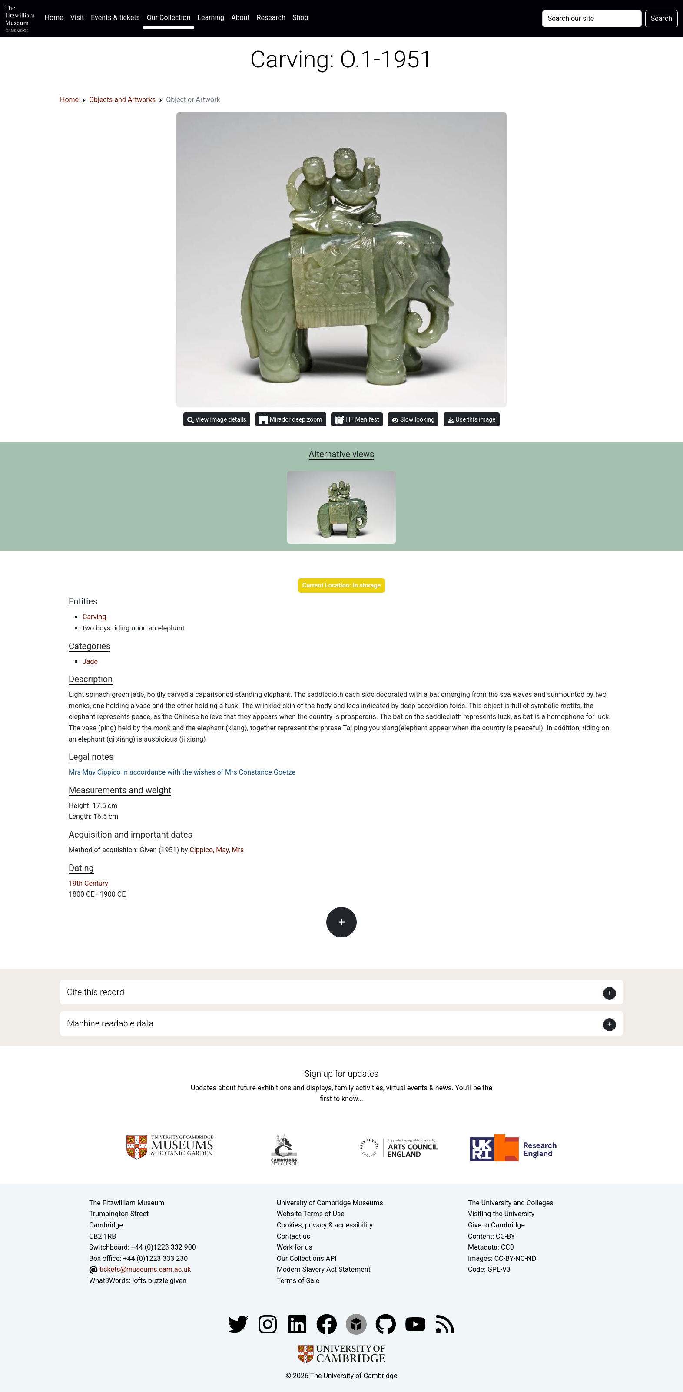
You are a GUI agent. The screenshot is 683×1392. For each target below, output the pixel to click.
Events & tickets (115, 17)
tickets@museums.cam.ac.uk (145, 1269)
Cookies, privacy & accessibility (325, 1225)
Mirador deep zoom (290, 420)
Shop (300, 17)
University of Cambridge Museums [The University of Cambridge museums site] (330, 1203)
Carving (94, 617)
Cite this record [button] (95, 992)
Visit (77, 17)
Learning (210, 17)
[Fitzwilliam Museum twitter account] (239, 1324)
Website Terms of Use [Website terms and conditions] (311, 1214)
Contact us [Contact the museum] (293, 1236)
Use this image (472, 419)
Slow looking (413, 419)
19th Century (88, 883)
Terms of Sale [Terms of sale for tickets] (298, 1281)
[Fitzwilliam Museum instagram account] (268, 1324)
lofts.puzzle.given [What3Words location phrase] (159, 1281)
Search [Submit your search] (661, 18)
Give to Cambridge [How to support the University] (496, 1225)
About (240, 17)
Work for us (294, 1247)
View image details (216, 419)
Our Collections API (307, 1258)
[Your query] (592, 18)
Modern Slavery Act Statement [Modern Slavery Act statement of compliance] (324, 1269)
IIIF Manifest (357, 420)
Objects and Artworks (122, 100)
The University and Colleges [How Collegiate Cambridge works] (510, 1203)
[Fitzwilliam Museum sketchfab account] (357, 1324)
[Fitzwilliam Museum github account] (386, 1324)
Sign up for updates (341, 1074)
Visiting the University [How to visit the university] (501, 1214)
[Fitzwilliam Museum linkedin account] (327, 1324)
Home (56, 17)
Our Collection (168, 17)
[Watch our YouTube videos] (416, 1324)
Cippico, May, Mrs (216, 850)
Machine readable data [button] (110, 1023)
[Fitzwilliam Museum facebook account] (298, 1324)
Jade (90, 661)
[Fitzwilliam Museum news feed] (445, 1324)
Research (271, 17)
